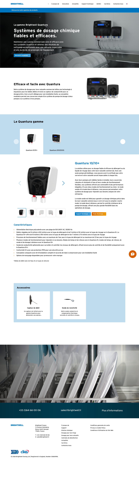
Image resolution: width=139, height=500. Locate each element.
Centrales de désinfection (69, 438)
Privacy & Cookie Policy (97, 428)
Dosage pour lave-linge (68, 433)
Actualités (75, 4)
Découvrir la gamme (21, 55)
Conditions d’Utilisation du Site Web (101, 430)
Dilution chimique (66, 430)
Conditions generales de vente (100, 425)
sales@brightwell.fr (43, 437)
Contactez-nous (118, 4)
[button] (122, 141)
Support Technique (82, 214)
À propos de (55, 4)
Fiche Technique (98, 214)
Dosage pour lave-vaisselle (70, 435)
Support (64, 428)
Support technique (87, 4)
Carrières (107, 4)
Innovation (65, 4)
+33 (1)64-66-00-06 (43, 435)
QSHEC (99, 4)
